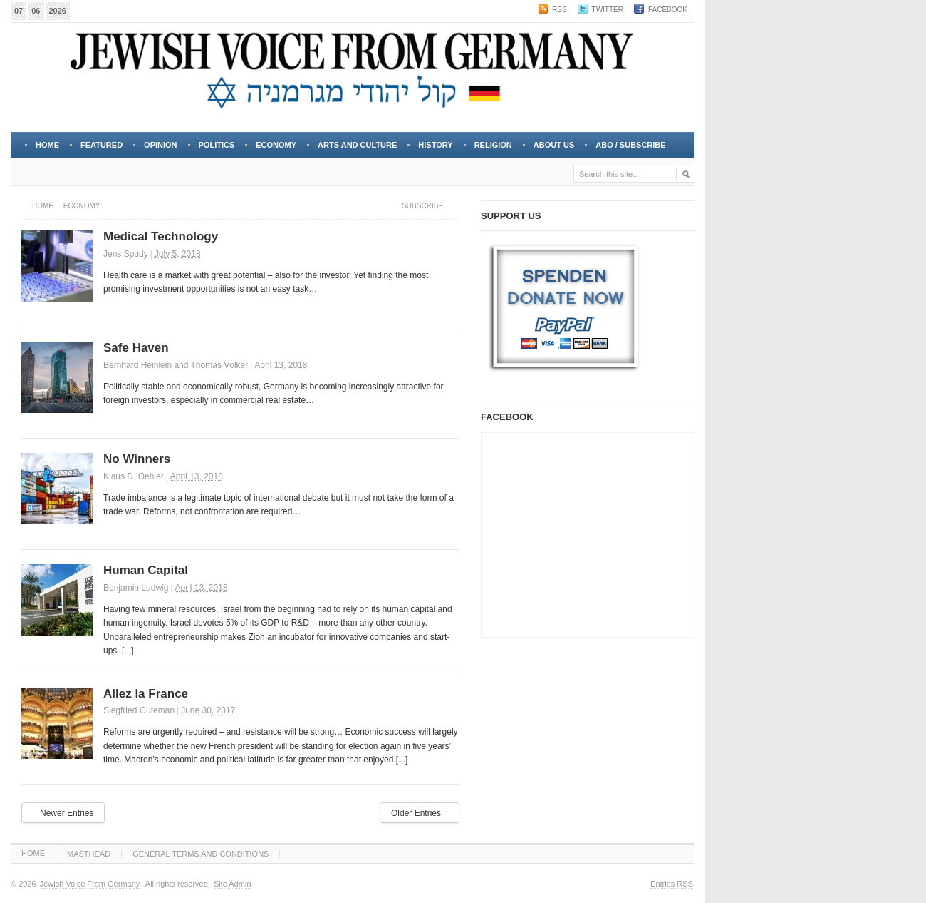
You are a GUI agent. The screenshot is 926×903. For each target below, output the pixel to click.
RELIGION (493, 145)
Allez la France (145, 693)
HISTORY (435, 145)
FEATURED (101, 145)
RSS (559, 10)
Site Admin (232, 883)
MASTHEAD (88, 854)
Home (47, 145)
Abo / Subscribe (630, 145)
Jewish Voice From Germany (90, 883)
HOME (33, 853)
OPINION (160, 145)
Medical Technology (160, 236)
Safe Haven (136, 347)
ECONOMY (276, 145)
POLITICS (217, 145)
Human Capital (145, 570)
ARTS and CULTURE (357, 145)
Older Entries (416, 813)
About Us (552, 149)
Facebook (667, 10)
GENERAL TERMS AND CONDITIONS (200, 854)
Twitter (607, 10)
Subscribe (422, 206)
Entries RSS (671, 883)
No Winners (136, 459)
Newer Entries (66, 813)
